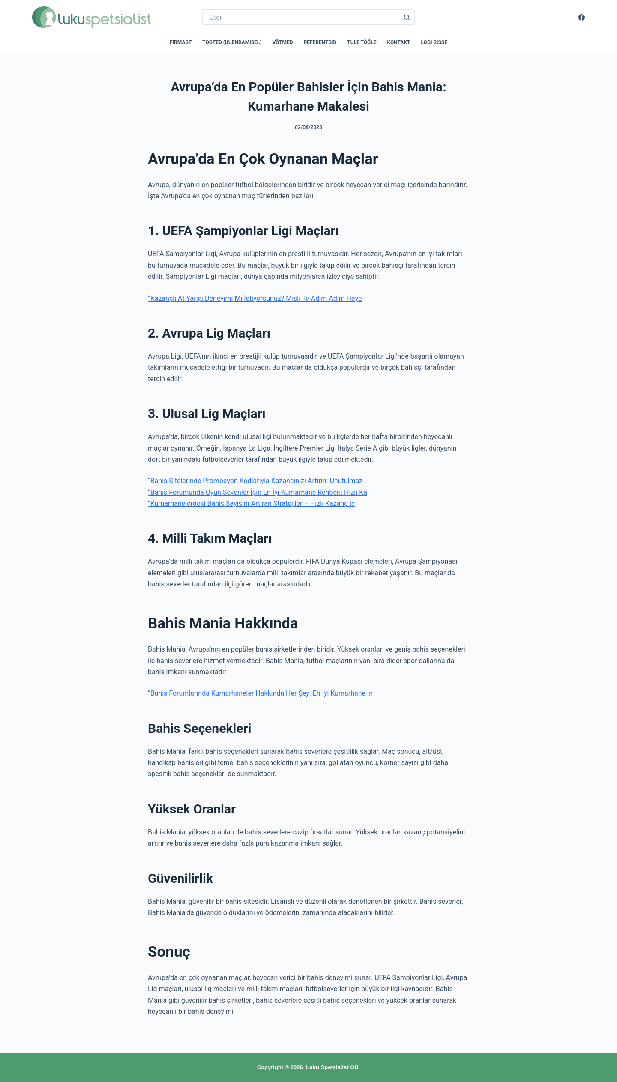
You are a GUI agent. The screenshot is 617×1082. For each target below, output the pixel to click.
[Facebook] (581, 17)
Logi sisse (434, 42)
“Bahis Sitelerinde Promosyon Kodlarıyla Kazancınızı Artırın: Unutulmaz (255, 481)
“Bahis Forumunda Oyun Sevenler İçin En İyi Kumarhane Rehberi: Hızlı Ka (257, 492)
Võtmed (283, 42)
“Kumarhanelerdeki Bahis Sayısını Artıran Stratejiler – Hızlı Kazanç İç (251, 503)
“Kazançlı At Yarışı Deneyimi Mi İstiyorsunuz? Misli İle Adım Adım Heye (255, 298)
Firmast (181, 42)
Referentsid (320, 42)
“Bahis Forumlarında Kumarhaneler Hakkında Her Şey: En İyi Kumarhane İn (260, 693)
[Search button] (407, 17)
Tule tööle (361, 42)
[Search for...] (300, 17)
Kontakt (398, 42)
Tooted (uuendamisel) (231, 42)
